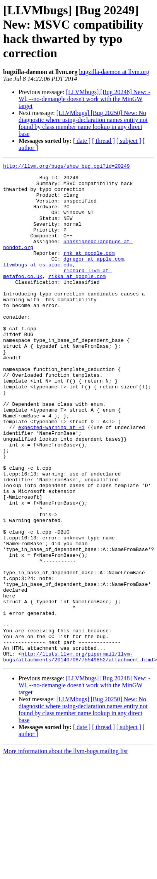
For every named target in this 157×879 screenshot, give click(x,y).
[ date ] (81, 140)
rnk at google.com (89, 271)
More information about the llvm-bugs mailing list (65, 851)
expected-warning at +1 (51, 480)
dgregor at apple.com (93, 278)
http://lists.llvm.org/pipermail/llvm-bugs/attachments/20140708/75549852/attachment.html (78, 756)
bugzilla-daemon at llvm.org (114, 72)
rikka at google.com (77, 299)
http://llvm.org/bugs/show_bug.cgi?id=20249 (66, 166)
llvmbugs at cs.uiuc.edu (37, 285)
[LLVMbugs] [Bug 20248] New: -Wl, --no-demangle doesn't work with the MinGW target (84, 99)
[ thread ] (103, 140)
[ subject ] (128, 140)
